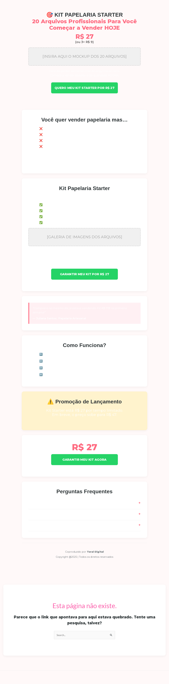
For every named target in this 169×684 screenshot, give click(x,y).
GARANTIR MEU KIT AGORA (84, 459)
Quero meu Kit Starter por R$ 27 (84, 88)
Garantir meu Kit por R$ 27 (84, 274)
